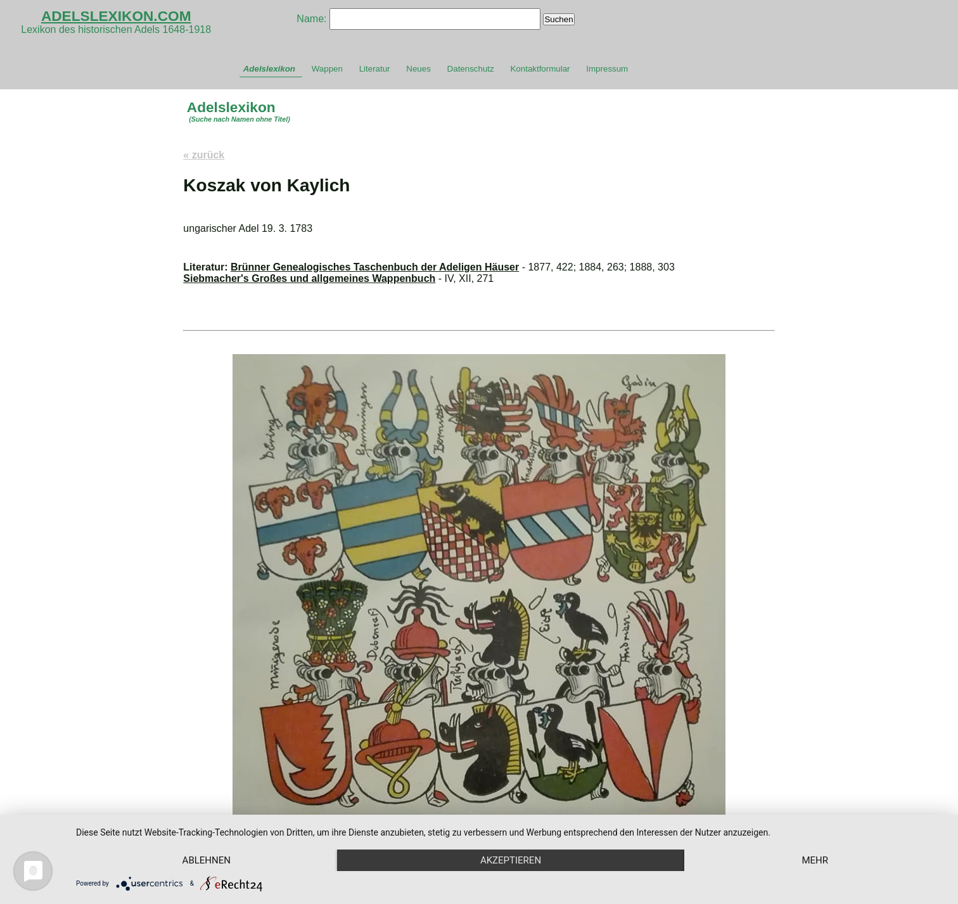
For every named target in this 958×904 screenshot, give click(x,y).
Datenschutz (470, 68)
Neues (418, 68)
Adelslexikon (269, 68)
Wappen (327, 68)
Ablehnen (206, 860)
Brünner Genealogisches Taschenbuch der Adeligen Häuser (375, 267)
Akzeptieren (510, 860)
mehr (815, 860)
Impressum (607, 68)
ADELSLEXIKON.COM (116, 16)
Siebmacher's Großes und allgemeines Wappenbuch (309, 278)
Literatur (374, 68)
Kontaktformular (540, 68)
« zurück (203, 155)
